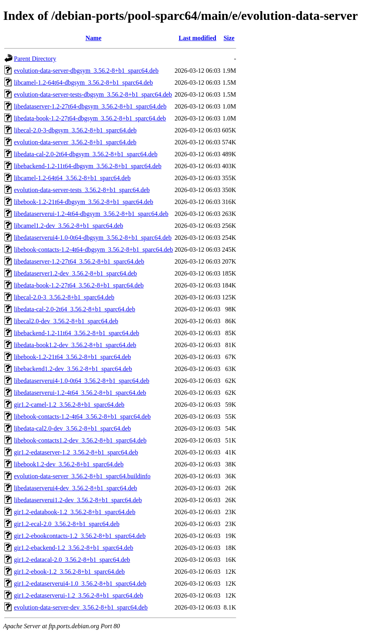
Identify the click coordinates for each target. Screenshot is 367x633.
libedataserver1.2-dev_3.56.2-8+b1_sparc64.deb (75, 273)
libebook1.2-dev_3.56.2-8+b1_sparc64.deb (69, 464)
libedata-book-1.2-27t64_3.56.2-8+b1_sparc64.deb (79, 285)
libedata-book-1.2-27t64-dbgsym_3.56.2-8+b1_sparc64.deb (90, 118)
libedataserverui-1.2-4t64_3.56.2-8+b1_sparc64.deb (80, 392)
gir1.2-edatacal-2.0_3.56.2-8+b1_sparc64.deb (72, 559)
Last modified (197, 38)
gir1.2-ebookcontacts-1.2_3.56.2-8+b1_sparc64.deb (80, 535)
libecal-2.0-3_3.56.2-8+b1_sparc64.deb (64, 297)
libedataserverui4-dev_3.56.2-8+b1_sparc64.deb (75, 488)
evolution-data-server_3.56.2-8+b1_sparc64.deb (75, 142)
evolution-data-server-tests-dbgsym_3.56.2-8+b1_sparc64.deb (93, 94)
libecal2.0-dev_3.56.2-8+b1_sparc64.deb (66, 321)
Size (229, 38)
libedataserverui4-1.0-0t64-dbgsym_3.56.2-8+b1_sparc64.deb (92, 237)
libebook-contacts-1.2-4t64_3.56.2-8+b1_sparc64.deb (82, 416)
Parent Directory (35, 58)
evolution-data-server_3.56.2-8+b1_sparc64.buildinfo (82, 476)
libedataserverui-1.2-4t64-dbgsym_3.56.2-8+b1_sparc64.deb (91, 213)
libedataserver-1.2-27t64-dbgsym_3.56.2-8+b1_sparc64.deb (90, 106)
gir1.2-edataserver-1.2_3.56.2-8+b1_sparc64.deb (76, 452)
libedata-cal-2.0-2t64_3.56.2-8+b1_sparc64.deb (74, 309)
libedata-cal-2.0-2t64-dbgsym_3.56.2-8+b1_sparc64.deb (85, 154)
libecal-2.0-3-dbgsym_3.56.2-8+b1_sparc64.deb (75, 130)
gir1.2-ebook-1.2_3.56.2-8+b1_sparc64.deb (69, 571)
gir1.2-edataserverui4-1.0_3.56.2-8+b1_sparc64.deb (80, 583)
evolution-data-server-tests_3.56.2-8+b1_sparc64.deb (82, 189)
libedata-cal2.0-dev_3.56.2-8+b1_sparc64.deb (72, 428)
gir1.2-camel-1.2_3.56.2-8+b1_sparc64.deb (69, 404)
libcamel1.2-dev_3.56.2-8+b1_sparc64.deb (68, 225)
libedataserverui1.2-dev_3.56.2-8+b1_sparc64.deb (78, 500)
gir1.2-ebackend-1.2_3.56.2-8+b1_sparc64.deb (73, 547)
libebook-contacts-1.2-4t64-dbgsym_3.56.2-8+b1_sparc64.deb (93, 249)
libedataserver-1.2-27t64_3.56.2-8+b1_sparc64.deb (79, 261)
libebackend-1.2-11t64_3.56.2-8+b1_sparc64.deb (76, 333)
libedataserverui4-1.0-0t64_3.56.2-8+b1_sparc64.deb (81, 380)
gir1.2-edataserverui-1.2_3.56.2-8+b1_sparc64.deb (78, 595)
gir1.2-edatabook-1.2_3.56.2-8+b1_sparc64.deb (74, 512)
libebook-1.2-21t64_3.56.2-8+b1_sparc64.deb (72, 356)
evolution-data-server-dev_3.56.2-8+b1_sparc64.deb (81, 607)
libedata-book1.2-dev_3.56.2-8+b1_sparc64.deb (75, 345)
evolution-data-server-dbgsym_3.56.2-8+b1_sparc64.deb (86, 70)
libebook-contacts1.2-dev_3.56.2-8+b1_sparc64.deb (80, 440)
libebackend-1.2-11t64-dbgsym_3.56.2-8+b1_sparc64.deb (87, 166)
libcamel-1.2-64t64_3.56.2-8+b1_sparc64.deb (72, 178)
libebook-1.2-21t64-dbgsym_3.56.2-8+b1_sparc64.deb (83, 201)
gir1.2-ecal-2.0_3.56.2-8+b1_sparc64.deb (66, 523)
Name (93, 38)
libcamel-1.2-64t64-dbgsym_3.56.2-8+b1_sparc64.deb (83, 82)
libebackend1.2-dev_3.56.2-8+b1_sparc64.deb (73, 368)
